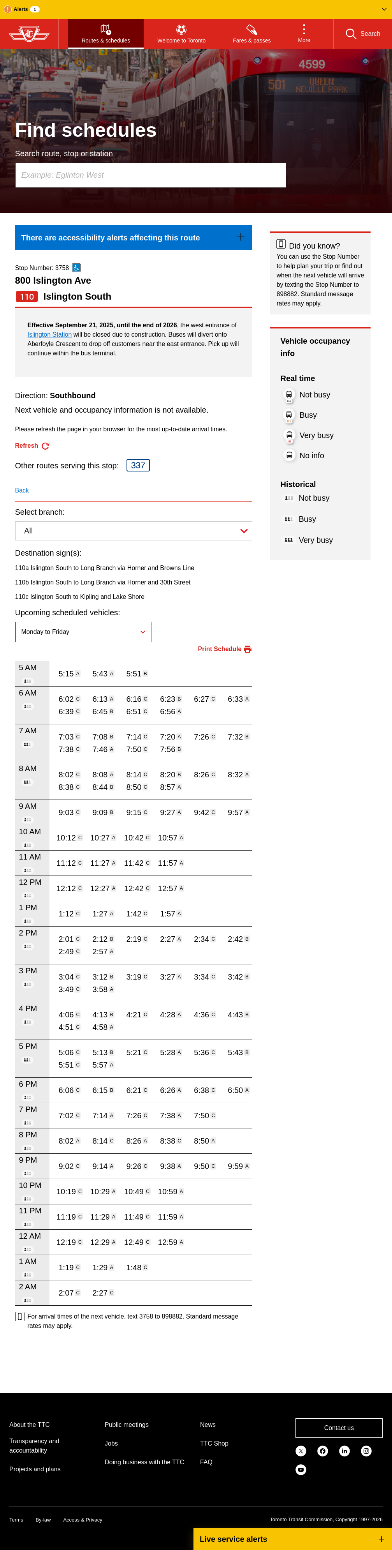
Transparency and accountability (34, 1446)
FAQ (206, 1462)
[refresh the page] (33, 446)
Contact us (339, 1428)
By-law (43, 1520)
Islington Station (50, 334)
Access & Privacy (82, 1520)
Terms (16, 1520)
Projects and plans (35, 1469)
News (208, 1424)
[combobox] (150, 175)
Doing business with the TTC (144, 1462)
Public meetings (127, 1424)
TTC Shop (214, 1443)
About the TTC (29, 1424)
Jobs (111, 1443)
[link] (134, 237)
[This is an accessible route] (76, 267)
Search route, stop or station (64, 153)
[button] (196, 9)
